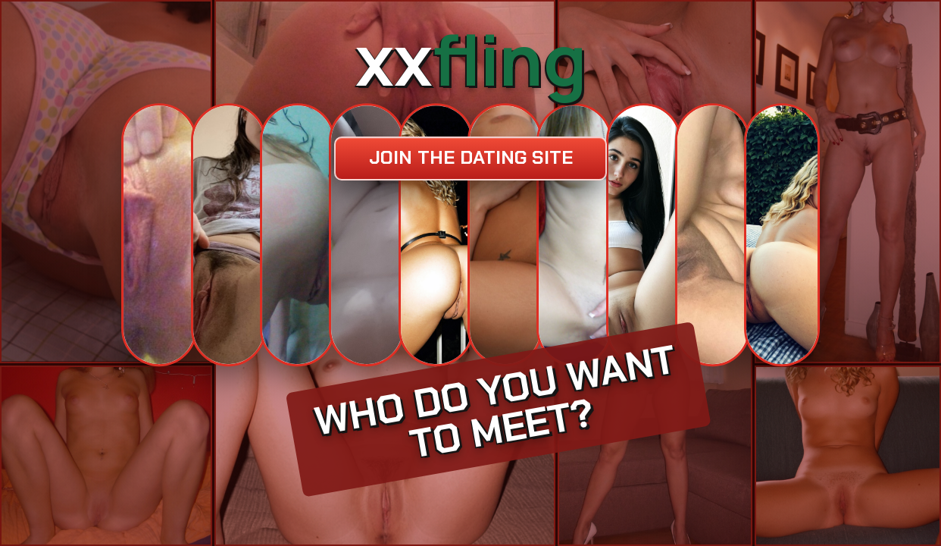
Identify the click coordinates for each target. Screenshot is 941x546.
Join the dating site (471, 157)
